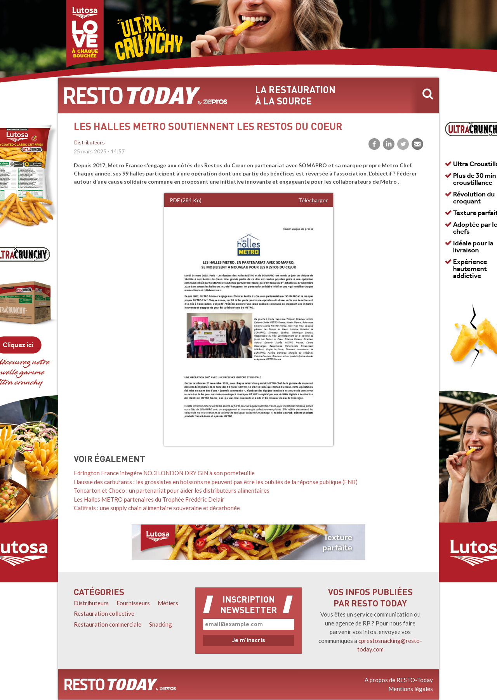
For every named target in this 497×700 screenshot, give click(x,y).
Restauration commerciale (107, 624)
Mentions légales (410, 688)
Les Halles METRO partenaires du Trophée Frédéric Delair (149, 499)
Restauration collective (104, 613)
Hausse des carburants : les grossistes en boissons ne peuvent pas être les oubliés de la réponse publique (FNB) (216, 481)
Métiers (168, 602)
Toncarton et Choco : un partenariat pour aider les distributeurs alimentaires (171, 490)
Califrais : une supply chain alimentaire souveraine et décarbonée (157, 507)
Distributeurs (89, 143)
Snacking (160, 624)
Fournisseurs (133, 602)
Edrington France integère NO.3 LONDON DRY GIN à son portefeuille (164, 472)
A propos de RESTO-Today (399, 679)
